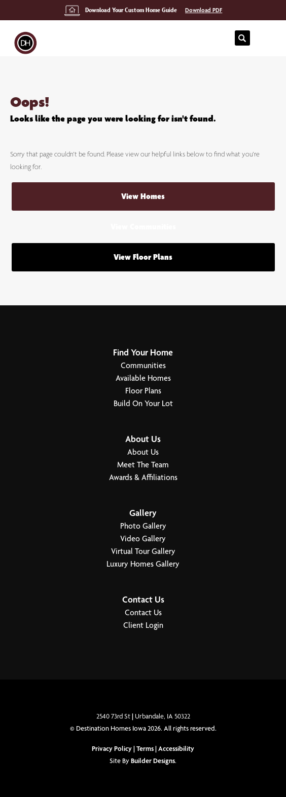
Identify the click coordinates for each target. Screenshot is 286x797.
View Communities (143, 226)
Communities (143, 365)
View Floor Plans (143, 257)
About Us (143, 438)
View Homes (143, 196)
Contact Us (143, 599)
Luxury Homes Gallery (143, 564)
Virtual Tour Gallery (143, 551)
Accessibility (176, 748)
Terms (145, 748)
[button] (242, 38)
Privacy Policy (112, 748)
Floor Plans (143, 390)
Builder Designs (153, 760)
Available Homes (143, 378)
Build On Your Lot (143, 403)
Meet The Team (143, 464)
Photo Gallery (143, 526)
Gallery (143, 512)
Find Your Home (143, 352)
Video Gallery (143, 538)
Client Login (143, 625)
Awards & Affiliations (143, 477)
